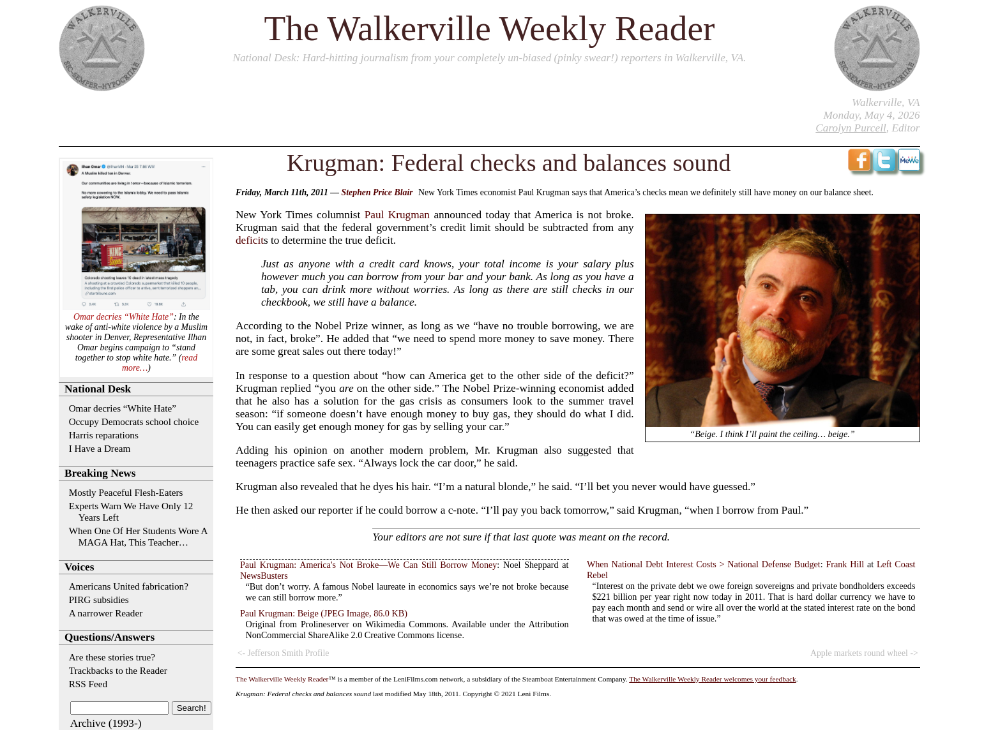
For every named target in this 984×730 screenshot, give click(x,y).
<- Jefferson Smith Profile (283, 653)
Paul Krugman (397, 215)
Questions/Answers (109, 637)
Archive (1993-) (106, 723)
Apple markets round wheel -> (864, 653)
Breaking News (99, 473)
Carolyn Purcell (850, 128)
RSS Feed (88, 683)
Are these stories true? (112, 657)
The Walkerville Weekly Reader (489, 28)
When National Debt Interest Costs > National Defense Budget (704, 564)
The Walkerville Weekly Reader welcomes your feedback (712, 679)
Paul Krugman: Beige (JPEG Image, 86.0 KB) (323, 613)
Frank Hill (845, 564)
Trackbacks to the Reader (118, 670)
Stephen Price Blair (377, 192)
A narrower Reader (106, 612)
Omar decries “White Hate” (123, 317)
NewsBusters (264, 575)
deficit (250, 240)
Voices (79, 567)
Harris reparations (104, 434)
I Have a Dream (100, 448)
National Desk (264, 58)
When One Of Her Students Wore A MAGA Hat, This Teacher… (138, 536)
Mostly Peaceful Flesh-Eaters (126, 492)
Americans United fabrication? (128, 586)
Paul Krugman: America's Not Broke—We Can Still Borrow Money (368, 565)
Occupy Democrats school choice (134, 421)
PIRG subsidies (99, 599)
